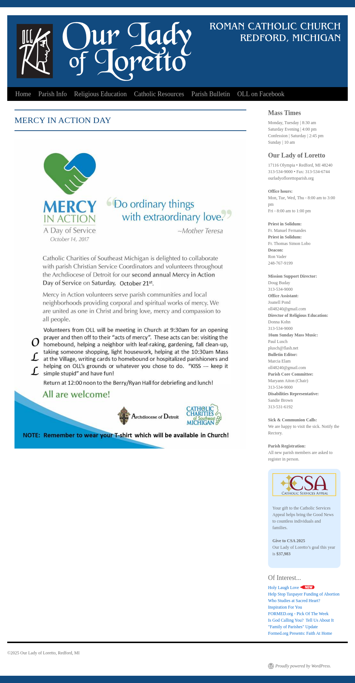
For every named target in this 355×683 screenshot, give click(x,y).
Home (23, 94)
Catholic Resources (159, 94)
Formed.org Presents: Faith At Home (300, 633)
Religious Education (100, 94)
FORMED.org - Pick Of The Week (298, 613)
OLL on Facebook (260, 94)
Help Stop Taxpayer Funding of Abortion (303, 594)
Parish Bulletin (210, 94)
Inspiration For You (285, 607)
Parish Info (52, 94)
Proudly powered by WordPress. (303, 665)
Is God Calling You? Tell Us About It (301, 620)
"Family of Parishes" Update (293, 626)
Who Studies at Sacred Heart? (294, 600)
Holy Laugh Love (291, 587)
